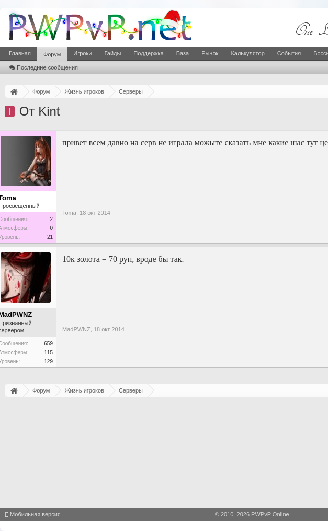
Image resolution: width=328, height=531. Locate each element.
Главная (20, 53)
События (289, 53)
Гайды (112, 53)
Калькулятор (247, 53)
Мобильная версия (33, 514)
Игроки (82, 53)
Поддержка (148, 53)
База (182, 53)
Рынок (209, 53)
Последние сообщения (43, 67)
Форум (52, 54)
